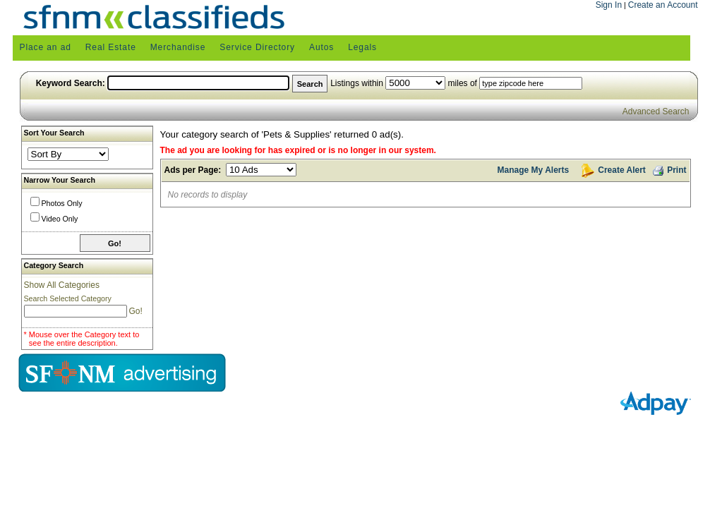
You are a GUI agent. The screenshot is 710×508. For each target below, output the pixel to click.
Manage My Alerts (534, 170)
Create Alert (622, 170)
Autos (321, 47)
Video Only (60, 218)
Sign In (609, 5)
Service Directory (257, 47)
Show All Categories (62, 285)
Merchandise (178, 47)
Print (668, 169)
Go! (135, 311)
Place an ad (45, 47)
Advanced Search (656, 111)
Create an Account (663, 5)
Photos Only (62, 203)
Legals (362, 47)
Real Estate (110, 47)
